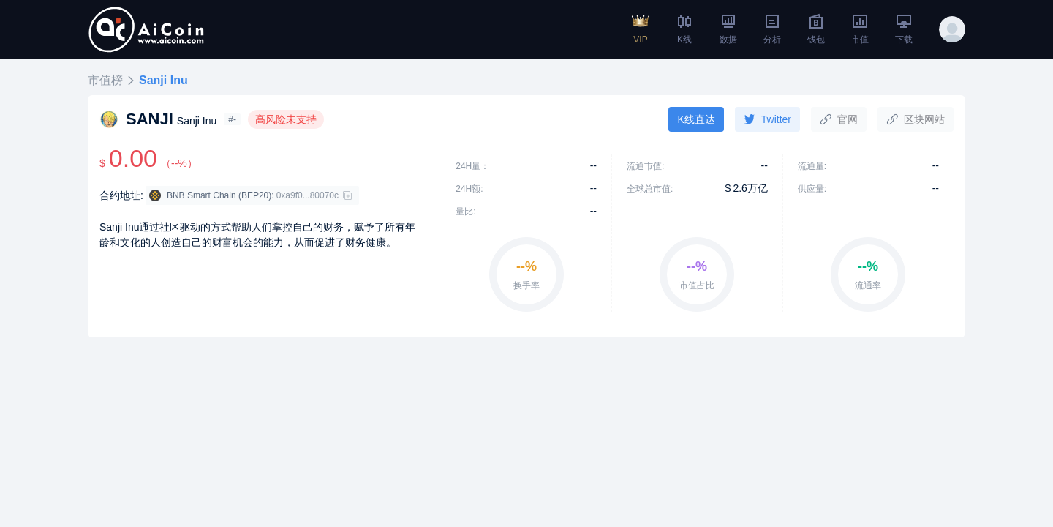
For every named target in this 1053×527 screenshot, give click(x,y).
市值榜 (105, 80)
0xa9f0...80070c (307, 195)
